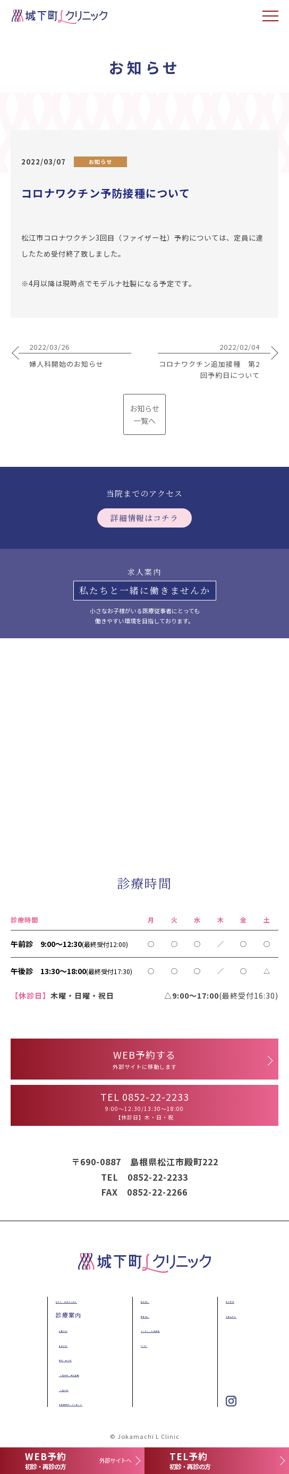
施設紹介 (143, 1300)
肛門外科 (61, 1344)
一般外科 (61, 1388)
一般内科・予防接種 (77, 1373)
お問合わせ (231, 1315)
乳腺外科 (61, 1329)
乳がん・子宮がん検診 (77, 1300)
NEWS (139, 1344)
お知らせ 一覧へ (144, 414)
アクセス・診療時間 (158, 1329)
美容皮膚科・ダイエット (83, 1402)
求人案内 (228, 1300)
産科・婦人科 (67, 1358)
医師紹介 (143, 1315)
